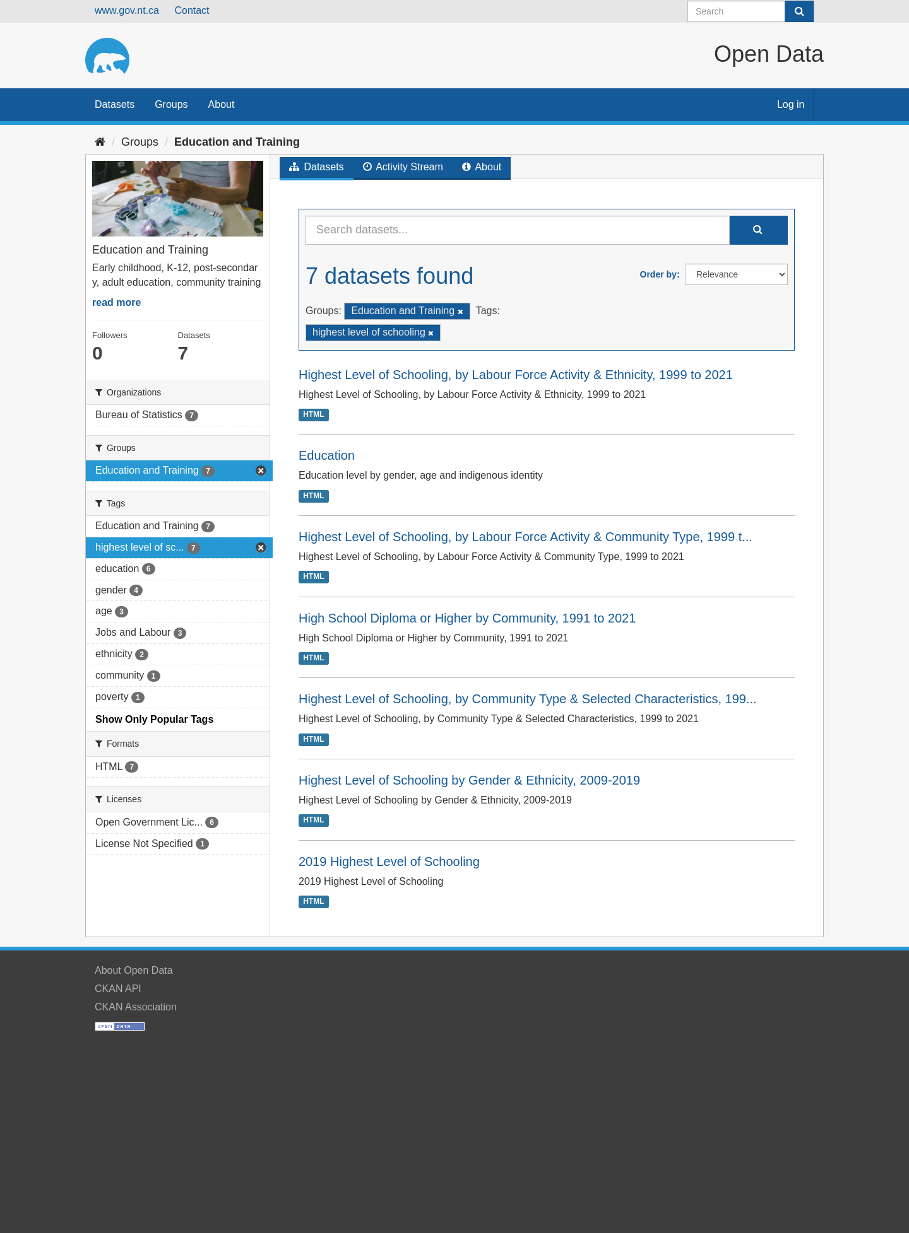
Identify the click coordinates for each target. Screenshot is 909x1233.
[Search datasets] (750, 11)
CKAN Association (136, 1007)
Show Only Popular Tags (154, 719)
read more (116, 302)
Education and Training (237, 142)
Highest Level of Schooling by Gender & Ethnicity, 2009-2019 (469, 780)
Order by (658, 274)
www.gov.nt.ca (127, 10)
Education (327, 455)
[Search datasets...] (518, 230)
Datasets (114, 104)
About (221, 104)
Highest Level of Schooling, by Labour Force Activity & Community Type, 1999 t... (525, 537)
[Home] (100, 142)
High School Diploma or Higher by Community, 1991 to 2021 (467, 618)
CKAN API (118, 988)
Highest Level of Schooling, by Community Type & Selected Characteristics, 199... (528, 699)
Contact (191, 10)
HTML (313, 414)
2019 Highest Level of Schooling (389, 861)
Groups (171, 104)
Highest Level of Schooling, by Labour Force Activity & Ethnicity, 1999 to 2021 (516, 375)
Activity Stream (403, 166)
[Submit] (799, 11)
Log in (791, 104)
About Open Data (134, 970)
